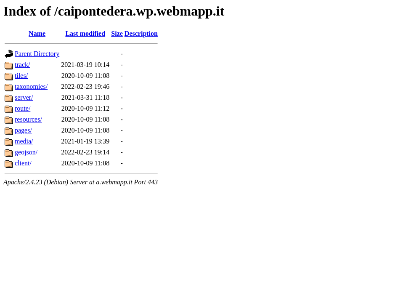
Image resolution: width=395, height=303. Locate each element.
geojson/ (26, 152)
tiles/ (21, 75)
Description (141, 33)
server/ (24, 97)
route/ (22, 108)
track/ (22, 64)
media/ (24, 141)
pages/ (23, 130)
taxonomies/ (31, 86)
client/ (23, 163)
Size (117, 33)
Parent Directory (37, 53)
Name (37, 33)
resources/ (28, 119)
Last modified (85, 33)
